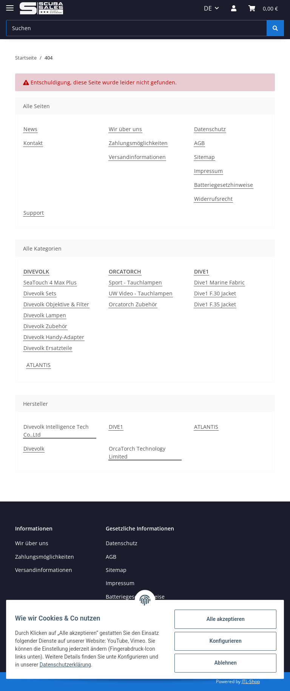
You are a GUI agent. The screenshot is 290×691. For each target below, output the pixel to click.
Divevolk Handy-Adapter (53, 337)
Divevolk (33, 448)
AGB (199, 143)
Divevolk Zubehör (45, 326)
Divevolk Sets (39, 293)
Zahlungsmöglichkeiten (138, 143)
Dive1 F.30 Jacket (215, 293)
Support (33, 212)
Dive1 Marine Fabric (219, 282)
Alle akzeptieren (222, 619)
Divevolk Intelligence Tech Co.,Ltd (56, 430)
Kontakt (33, 143)
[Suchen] (136, 28)
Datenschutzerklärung (122, 665)
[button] (233, 8)
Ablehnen (222, 663)
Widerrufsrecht (213, 198)
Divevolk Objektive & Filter (56, 304)
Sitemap (204, 157)
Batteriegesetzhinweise (223, 184)
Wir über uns (125, 129)
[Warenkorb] (263, 8)
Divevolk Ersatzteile (47, 348)
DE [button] (208, 8)
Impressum (208, 170)
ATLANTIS (38, 364)
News (30, 129)
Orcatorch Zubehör (133, 304)
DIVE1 (116, 426)
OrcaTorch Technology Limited (137, 452)
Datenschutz (210, 129)
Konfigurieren (222, 641)
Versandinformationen (137, 157)
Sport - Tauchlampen (135, 282)
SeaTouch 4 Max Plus (50, 282)
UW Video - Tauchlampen (141, 293)
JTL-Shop (251, 681)
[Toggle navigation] (10, 4)
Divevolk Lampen (44, 315)
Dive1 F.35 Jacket (215, 304)
